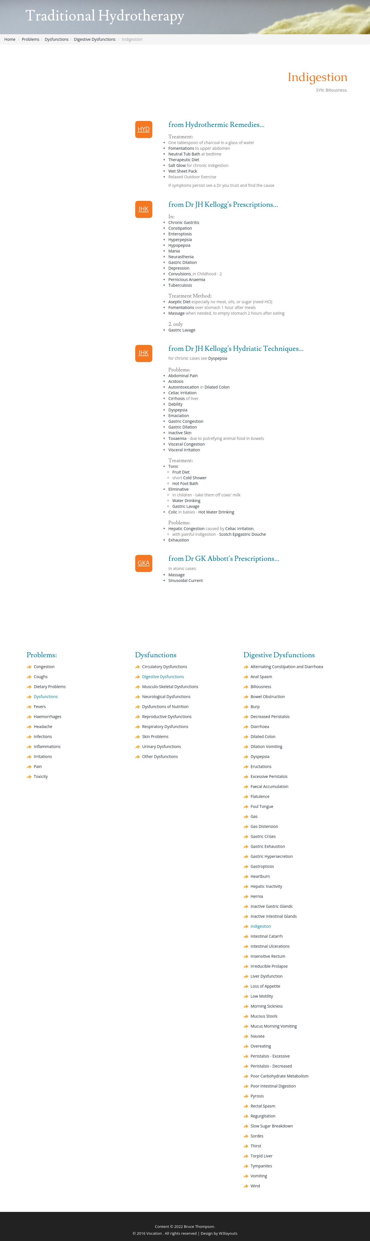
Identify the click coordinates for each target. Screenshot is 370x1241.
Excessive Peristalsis (269, 776)
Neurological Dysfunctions (166, 696)
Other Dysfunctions (160, 756)
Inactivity (266, 886)
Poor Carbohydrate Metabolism (280, 1076)
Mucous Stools (264, 1016)
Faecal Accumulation (270, 786)
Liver (267, 976)
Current (185, 580)
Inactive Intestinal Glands (274, 916)
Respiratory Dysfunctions (165, 726)
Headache (43, 726)
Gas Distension (264, 826)
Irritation (182, 392)
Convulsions (179, 273)
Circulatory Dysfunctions (165, 666)
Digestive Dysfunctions (95, 39)
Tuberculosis (180, 285)
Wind (255, 1186)
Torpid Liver (262, 1156)
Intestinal (267, 936)
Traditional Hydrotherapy (109, 16)
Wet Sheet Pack (182, 171)
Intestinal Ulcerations (270, 946)
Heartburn (260, 876)
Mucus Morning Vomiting (274, 1026)
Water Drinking (186, 500)
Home (10, 39)
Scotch (225, 534)
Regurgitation (263, 1116)
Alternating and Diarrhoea (287, 666)
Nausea (258, 1036)
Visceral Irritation (184, 449)
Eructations (261, 766)
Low (262, 996)
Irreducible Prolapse (269, 966)
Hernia (257, 896)
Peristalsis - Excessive (270, 1056)
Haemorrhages (48, 716)
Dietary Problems (50, 686)
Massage (176, 313)
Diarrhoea (260, 726)
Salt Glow (177, 165)
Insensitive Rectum (268, 956)
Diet (179, 301)
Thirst (256, 1146)
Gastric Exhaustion (268, 846)
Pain (38, 766)
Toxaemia (177, 438)
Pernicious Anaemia (186, 279)
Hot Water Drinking (216, 512)
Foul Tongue (262, 806)
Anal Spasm (261, 676)
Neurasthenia (181, 256)
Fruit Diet (180, 472)
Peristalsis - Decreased (271, 1066)
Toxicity (41, 776)
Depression (178, 268)
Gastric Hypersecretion (272, 856)
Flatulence (260, 796)
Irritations (43, 756)
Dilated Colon (217, 387)
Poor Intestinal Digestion (273, 1086)
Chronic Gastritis (183, 222)
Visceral (186, 444)
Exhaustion (178, 540)
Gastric (182, 262)
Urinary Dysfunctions (161, 746)
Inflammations (47, 746)
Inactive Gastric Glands (272, 906)
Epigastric (249, 534)
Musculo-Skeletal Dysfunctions (170, 686)
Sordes (257, 1136)
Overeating (261, 1046)
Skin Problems (155, 736)
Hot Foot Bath (185, 483)
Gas (254, 816)
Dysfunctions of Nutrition (165, 706)
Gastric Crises (263, 836)
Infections (43, 736)
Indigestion (261, 926)
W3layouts (228, 1233)
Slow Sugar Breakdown (272, 1126)
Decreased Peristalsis (270, 716)
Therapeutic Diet (183, 159)
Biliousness (261, 686)
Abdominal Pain (183, 375)
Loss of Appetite (266, 986)
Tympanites (261, 1166)
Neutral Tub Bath (184, 154)
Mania (174, 251)
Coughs (41, 676)
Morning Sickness (267, 1006)
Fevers (40, 706)
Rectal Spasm (263, 1106)
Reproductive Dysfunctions (167, 716)
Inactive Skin (179, 432)
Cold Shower (195, 477)
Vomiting (267, 746)
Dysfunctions (57, 39)
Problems (31, 39)
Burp (255, 706)
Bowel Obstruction (268, 696)
